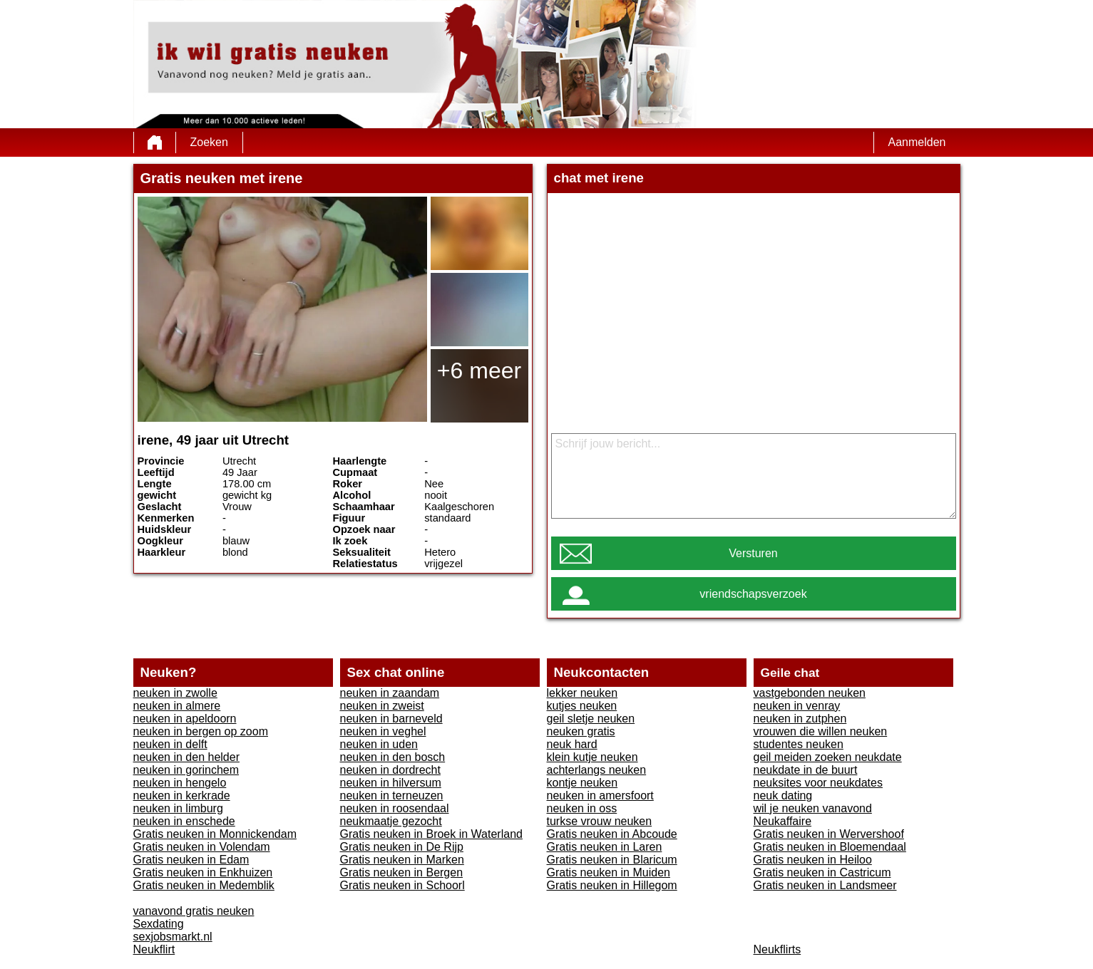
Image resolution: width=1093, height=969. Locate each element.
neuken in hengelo (180, 783)
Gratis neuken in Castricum (822, 872)
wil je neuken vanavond (813, 808)
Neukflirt (154, 949)
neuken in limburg (178, 808)
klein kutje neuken (592, 757)
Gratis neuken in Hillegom (612, 885)
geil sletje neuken (591, 718)
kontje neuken (582, 783)
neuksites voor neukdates (818, 783)
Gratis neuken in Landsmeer (825, 885)
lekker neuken (582, 693)
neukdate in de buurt (806, 770)
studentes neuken (798, 744)
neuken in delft (170, 744)
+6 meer (479, 370)
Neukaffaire (783, 821)
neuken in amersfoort (600, 795)
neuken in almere (177, 706)
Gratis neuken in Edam (191, 860)
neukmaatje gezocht (391, 821)
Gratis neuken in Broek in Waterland (431, 834)
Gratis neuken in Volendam (201, 847)
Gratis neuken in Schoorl (402, 885)
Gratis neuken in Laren (604, 847)
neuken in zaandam (390, 693)
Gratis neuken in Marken (402, 860)
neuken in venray (797, 706)
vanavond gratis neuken (194, 911)
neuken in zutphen (800, 718)
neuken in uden (379, 744)
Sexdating (158, 924)
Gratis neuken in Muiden (608, 872)
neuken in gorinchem (186, 770)
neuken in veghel (383, 731)
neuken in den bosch (393, 757)
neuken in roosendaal (394, 808)
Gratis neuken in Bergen (401, 872)
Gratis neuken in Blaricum (612, 860)
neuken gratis (581, 731)
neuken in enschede (184, 821)
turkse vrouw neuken (599, 821)
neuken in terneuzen (391, 795)
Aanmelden (917, 142)
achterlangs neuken (597, 770)
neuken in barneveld (391, 718)
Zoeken (209, 142)
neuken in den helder (186, 757)
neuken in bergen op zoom (200, 731)
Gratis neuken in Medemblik (203, 885)
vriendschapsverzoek (752, 594)
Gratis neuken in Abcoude (612, 834)
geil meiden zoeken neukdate (828, 757)
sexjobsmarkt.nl (172, 937)
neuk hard (572, 744)
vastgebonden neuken (810, 693)
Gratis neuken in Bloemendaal (830, 847)
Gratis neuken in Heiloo (813, 860)
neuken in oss (582, 808)
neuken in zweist (382, 706)
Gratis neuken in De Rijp (401, 847)
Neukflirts (777, 949)
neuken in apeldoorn (185, 718)
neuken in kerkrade (181, 795)
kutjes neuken (582, 706)
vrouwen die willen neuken (821, 731)
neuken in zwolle (175, 693)
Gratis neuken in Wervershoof (829, 834)
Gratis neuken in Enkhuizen (203, 872)
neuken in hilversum (390, 783)
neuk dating (783, 795)
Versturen (753, 553)
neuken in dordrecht (390, 770)
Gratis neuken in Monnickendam (215, 834)
